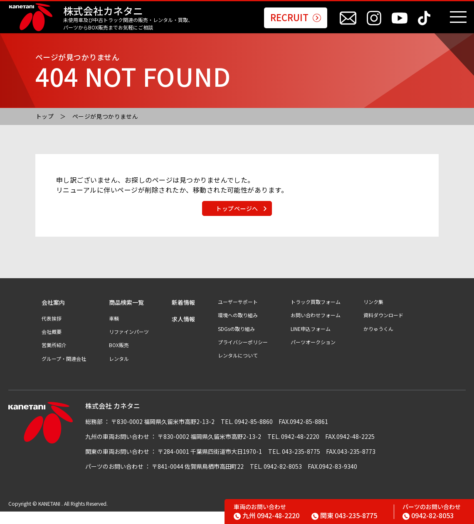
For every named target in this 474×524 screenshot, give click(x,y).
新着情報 (183, 314)
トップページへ (237, 218)
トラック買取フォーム (316, 314)
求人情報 (183, 331)
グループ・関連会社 (64, 371)
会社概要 (52, 344)
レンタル (119, 371)
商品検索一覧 (126, 314)
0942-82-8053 (428, 515)
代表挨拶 (52, 330)
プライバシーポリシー (243, 354)
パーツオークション (313, 354)
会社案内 (53, 314)
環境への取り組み (238, 327)
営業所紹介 (54, 357)
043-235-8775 (344, 515)
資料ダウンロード (383, 327)
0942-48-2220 (266, 515)
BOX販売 (119, 357)
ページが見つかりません (105, 116)
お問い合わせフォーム (316, 327)
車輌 (114, 330)
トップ (45, 116)
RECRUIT (295, 17)
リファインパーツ (129, 344)
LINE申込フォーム (311, 341)
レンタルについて (238, 368)
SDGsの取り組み (236, 341)
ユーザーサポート (238, 314)
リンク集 (373, 314)
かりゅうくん (378, 341)
